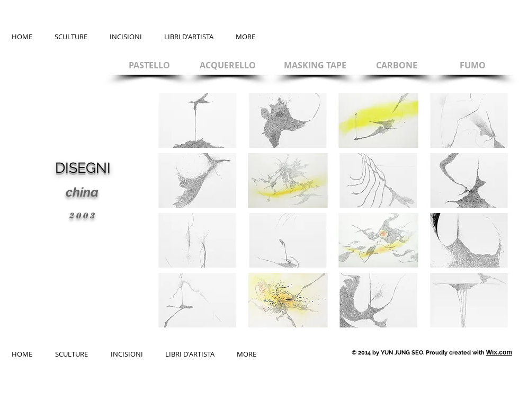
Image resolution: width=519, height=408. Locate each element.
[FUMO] (472, 65)
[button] (197, 120)
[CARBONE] (396, 65)
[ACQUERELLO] (227, 65)
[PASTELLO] (149, 65)
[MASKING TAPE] (315, 65)
